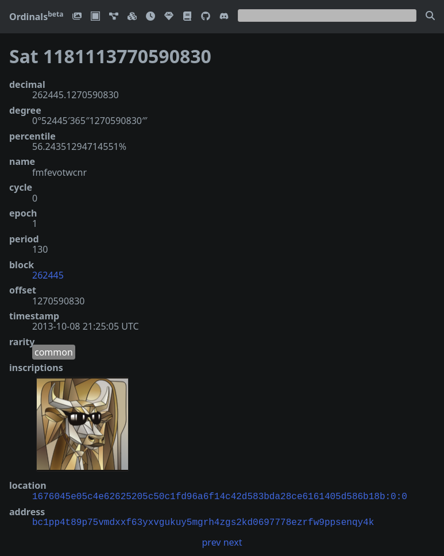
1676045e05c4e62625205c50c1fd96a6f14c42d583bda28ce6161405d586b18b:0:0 (219, 495)
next (232, 541)
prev (211, 541)
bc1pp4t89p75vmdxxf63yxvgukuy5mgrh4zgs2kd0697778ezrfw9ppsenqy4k (203, 521)
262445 (48, 275)
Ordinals (36, 16)
